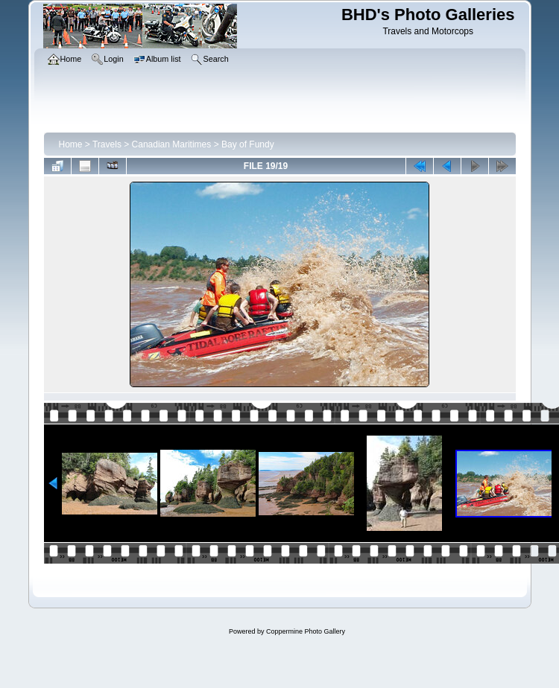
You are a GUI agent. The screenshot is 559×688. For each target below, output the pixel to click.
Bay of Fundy (247, 144)
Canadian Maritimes (172, 144)
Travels (106, 144)
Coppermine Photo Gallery (305, 631)
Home (71, 144)
